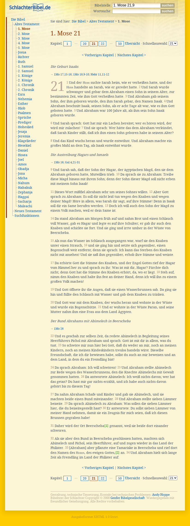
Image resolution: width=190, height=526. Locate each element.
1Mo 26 (59, 328)
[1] (106, 425)
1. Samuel (25, 66)
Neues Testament (28, 211)
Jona (21, 173)
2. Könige (25, 80)
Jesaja (22, 131)
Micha (22, 178)
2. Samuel (25, 71)
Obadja (23, 169)
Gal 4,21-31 (72, 162)
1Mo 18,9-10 (81, 74)
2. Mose (24, 34)
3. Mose (24, 38)
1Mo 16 (59, 162)
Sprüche (24, 117)
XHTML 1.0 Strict (106, 517)
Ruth (21, 62)
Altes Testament (27, 24)
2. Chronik (26, 90)
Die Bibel (18, 19)
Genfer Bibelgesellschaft (127, 498)
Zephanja (25, 192)
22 (102, 44)
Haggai (23, 197)
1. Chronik (26, 85)
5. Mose (24, 48)
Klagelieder (27, 141)
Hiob (21, 108)
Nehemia (25, 99)
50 (120, 44)
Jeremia (24, 136)
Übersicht (132, 43)
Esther (23, 103)
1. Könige (25, 75)
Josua (22, 52)
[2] (117, 452)
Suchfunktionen (27, 215)
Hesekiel (24, 145)
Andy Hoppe (161, 494)
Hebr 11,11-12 (100, 74)
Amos (22, 164)
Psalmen (24, 113)
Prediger (25, 122)
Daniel (23, 150)
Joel (21, 159)
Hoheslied (25, 127)
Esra (21, 94)
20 (84, 44)
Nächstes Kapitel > (131, 55)
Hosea (22, 155)
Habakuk (25, 187)
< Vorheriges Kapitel (98, 55)
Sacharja (25, 201)
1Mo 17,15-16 (63, 74)
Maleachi (25, 206)
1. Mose (24, 29)
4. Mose (24, 43)
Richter (23, 57)
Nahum (24, 183)
